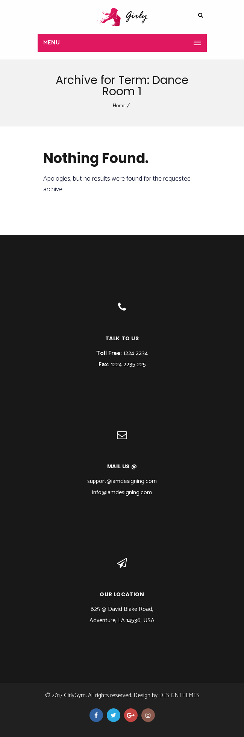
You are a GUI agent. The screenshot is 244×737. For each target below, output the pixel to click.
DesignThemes (179, 695)
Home (119, 106)
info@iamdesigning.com (122, 492)
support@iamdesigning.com (122, 481)
